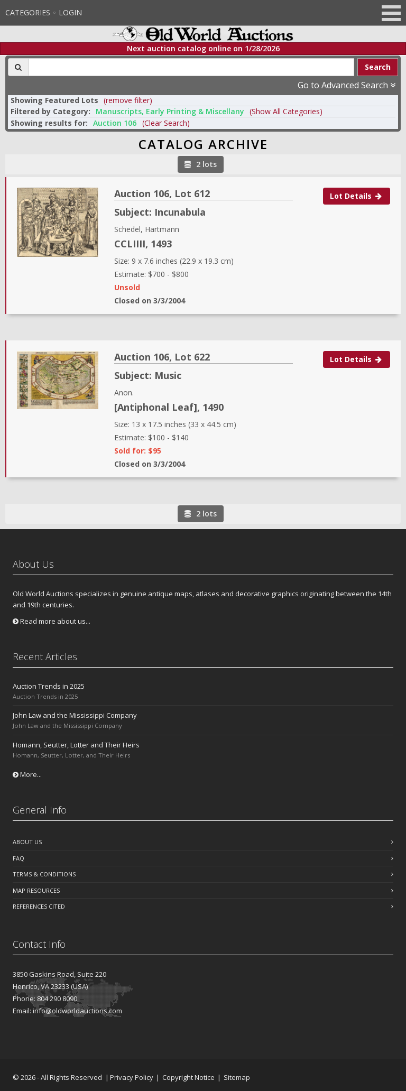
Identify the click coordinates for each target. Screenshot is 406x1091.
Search (378, 67)
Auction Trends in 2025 (49, 686)
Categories (27, 12)
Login (70, 12)
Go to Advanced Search (346, 85)
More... (27, 774)
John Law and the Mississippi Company (75, 715)
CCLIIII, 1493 (143, 243)
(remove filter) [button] (128, 100)
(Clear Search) (166, 123)
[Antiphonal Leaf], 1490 (169, 407)
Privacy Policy (131, 1077)
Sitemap (237, 1077)
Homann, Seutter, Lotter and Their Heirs (76, 745)
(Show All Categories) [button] (286, 111)
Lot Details (356, 196)
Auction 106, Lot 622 (162, 356)
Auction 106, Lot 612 (162, 193)
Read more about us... (51, 621)
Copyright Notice (188, 1077)
